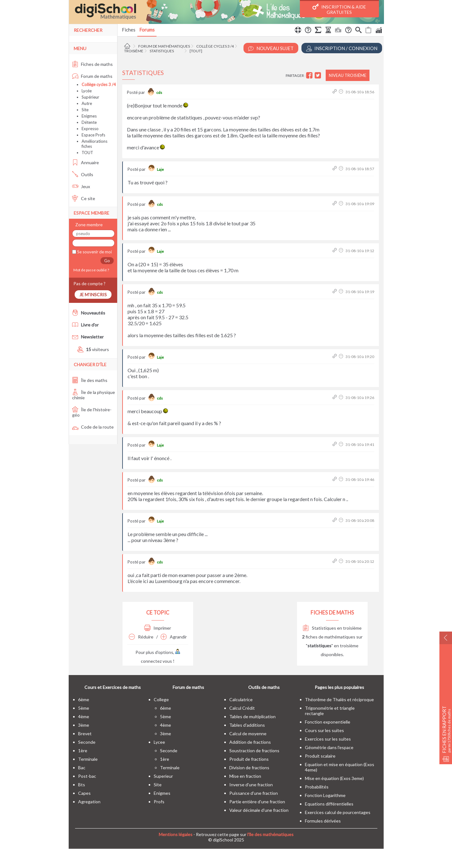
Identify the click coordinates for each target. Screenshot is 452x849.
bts (81, 784)
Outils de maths (264, 687)
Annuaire (85, 162)
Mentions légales (175, 834)
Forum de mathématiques (164, 46)
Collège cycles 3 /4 (215, 46)
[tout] (196, 51)
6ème (83, 699)
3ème (83, 725)
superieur (163, 776)
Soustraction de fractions (254, 750)
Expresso (90, 128)
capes (84, 793)
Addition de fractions (250, 742)
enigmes (162, 793)
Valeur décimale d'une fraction (259, 810)
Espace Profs (93, 134)
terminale (88, 759)
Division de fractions (249, 767)
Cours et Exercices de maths (112, 687)
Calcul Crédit (242, 708)
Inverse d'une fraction (251, 784)
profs (159, 801)
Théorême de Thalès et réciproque (339, 699)
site (158, 784)
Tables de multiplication (252, 716)
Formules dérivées (323, 820)
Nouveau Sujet (271, 48)
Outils (82, 174)
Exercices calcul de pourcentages (337, 812)
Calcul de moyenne (247, 733)
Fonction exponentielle (327, 722)
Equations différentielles (329, 803)
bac (81, 767)
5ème (83, 708)
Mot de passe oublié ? (90, 270)
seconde (86, 742)
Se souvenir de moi (94, 251)
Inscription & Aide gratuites (339, 9)
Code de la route (93, 427)
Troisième (133, 51)
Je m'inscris (93, 294)
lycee (159, 742)
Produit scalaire (320, 756)
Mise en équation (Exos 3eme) (334, 778)
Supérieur (90, 97)
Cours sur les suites (324, 730)
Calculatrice (241, 699)
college (161, 699)
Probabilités (317, 786)
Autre (87, 103)
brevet (85, 733)
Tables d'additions (247, 725)
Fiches (128, 29)
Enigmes (89, 115)
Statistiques (162, 51)
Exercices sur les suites (328, 739)
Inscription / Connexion (341, 48)
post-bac (87, 776)
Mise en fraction (245, 776)
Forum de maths (92, 76)
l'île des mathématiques (270, 834)
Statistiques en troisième (332, 628)
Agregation (89, 801)
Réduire (141, 636)
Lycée (87, 90)
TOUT (87, 152)
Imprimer (157, 628)
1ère (82, 750)
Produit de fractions (249, 759)
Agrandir (174, 636)
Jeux (81, 186)
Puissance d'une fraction (253, 793)
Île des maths (89, 380)
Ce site (83, 198)
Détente (89, 122)
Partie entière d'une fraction (257, 801)
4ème (83, 716)
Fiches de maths (92, 64)
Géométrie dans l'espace (329, 747)
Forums (147, 29)
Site (85, 109)
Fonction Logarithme (325, 795)
